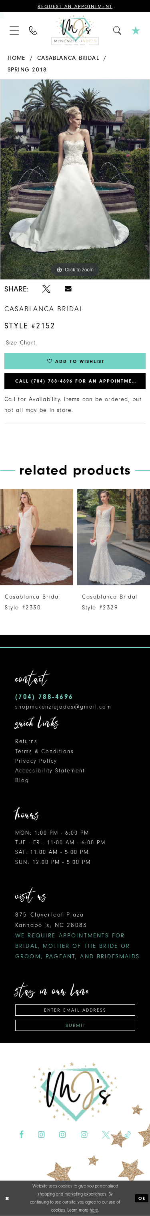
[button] (14, 30)
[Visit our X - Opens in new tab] (106, 1134)
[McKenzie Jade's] (75, 30)
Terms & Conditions (44, 751)
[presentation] (36, 537)
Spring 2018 (27, 69)
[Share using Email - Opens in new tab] (68, 288)
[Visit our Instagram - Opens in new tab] (41, 1134)
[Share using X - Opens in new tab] (46, 289)
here (94, 1210)
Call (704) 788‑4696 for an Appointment (77, 381)
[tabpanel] (75, 179)
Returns (26, 741)
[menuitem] (14, 30)
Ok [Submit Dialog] (142, 1198)
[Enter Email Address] (75, 1010)
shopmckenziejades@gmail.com (63, 706)
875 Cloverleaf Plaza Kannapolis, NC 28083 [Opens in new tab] (77, 935)
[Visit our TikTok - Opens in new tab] (127, 1134)
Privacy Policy (36, 761)
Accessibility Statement (50, 770)
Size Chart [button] (21, 342)
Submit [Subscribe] (76, 1025)
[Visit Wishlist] (136, 30)
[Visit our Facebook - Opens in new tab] (21, 1134)
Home (17, 58)
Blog (22, 780)
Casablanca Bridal (68, 58)
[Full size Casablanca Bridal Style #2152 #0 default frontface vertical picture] (75, 179)
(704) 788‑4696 (44, 697)
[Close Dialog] (7, 1198)
